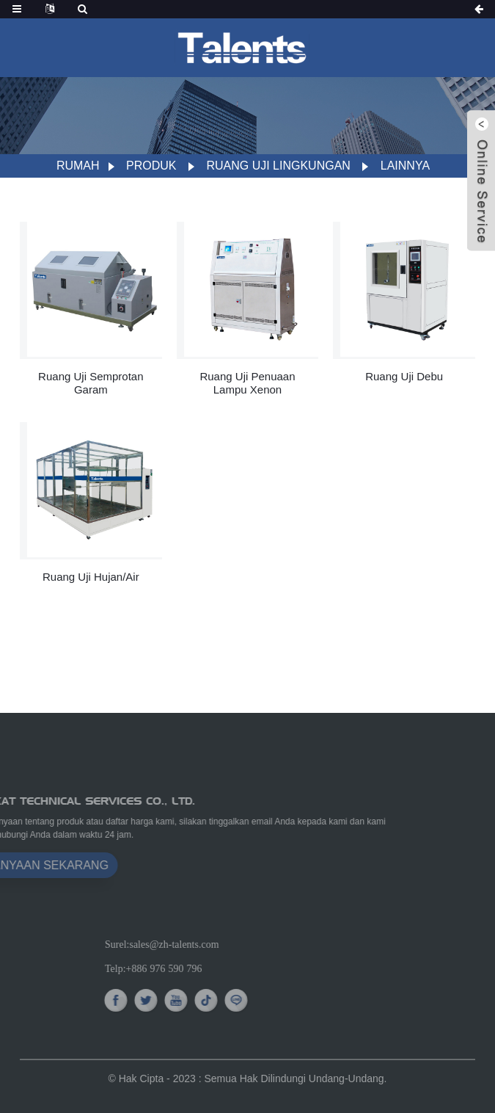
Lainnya (405, 165)
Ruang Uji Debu (404, 376)
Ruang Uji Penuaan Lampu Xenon (247, 383)
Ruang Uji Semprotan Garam (90, 383)
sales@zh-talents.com (240, 944)
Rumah (78, 165)
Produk (151, 165)
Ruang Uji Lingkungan (278, 165)
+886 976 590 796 (229, 968)
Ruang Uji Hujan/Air (91, 576)
